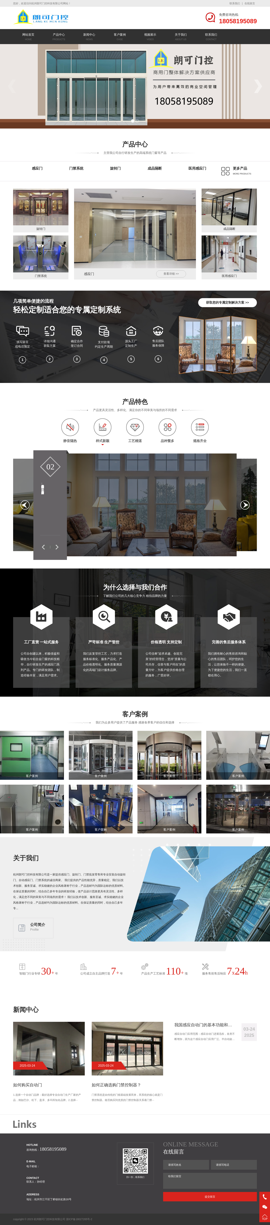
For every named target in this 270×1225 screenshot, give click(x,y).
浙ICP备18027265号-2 (79, 1219)
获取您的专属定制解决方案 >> (227, 302)
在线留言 (249, 3)
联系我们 (235, 3)
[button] (132, 121)
